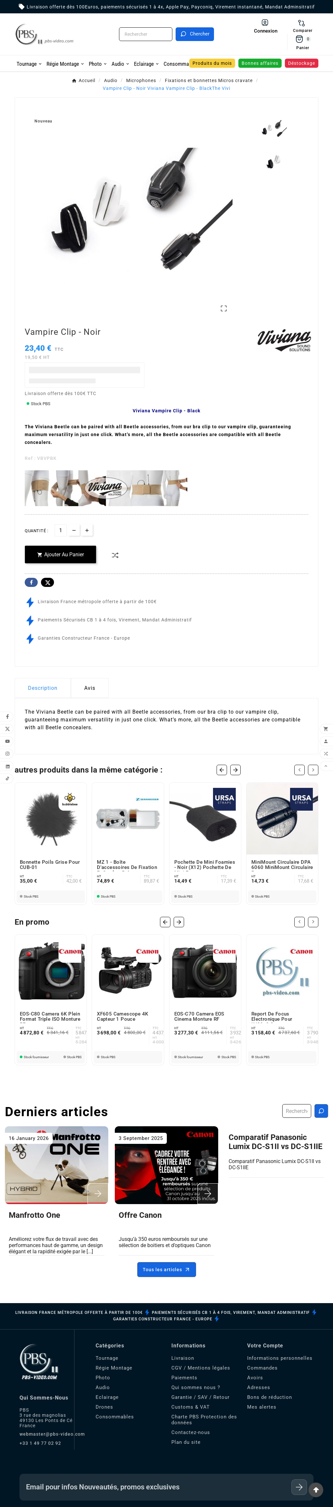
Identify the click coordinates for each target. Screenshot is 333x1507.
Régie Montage (114, 1368)
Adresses (258, 1387)
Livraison (182, 1358)
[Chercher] (145, 34)
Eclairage (107, 1397)
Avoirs (255, 1378)
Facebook (31, 581)
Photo (103, 1378)
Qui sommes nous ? (195, 1387)
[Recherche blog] (321, 1111)
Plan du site (186, 1442)
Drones (104, 1407)
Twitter (47, 581)
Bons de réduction (269, 1397)
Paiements (184, 1378)
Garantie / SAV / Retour (200, 1397)
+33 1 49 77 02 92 (40, 1443)
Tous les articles (167, 1269)
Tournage (107, 1358)
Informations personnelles (280, 1358)
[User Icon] (265, 26)
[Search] (194, 34)
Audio (103, 1387)
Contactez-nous (190, 1432)
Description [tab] (43, 687)
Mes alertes (261, 1407)
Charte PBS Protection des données (204, 1420)
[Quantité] (61, 529)
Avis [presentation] (89, 687)
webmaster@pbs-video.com (52, 1434)
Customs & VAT (190, 1407)
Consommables (115, 1417)
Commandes (262, 1368)
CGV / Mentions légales (200, 1368)
